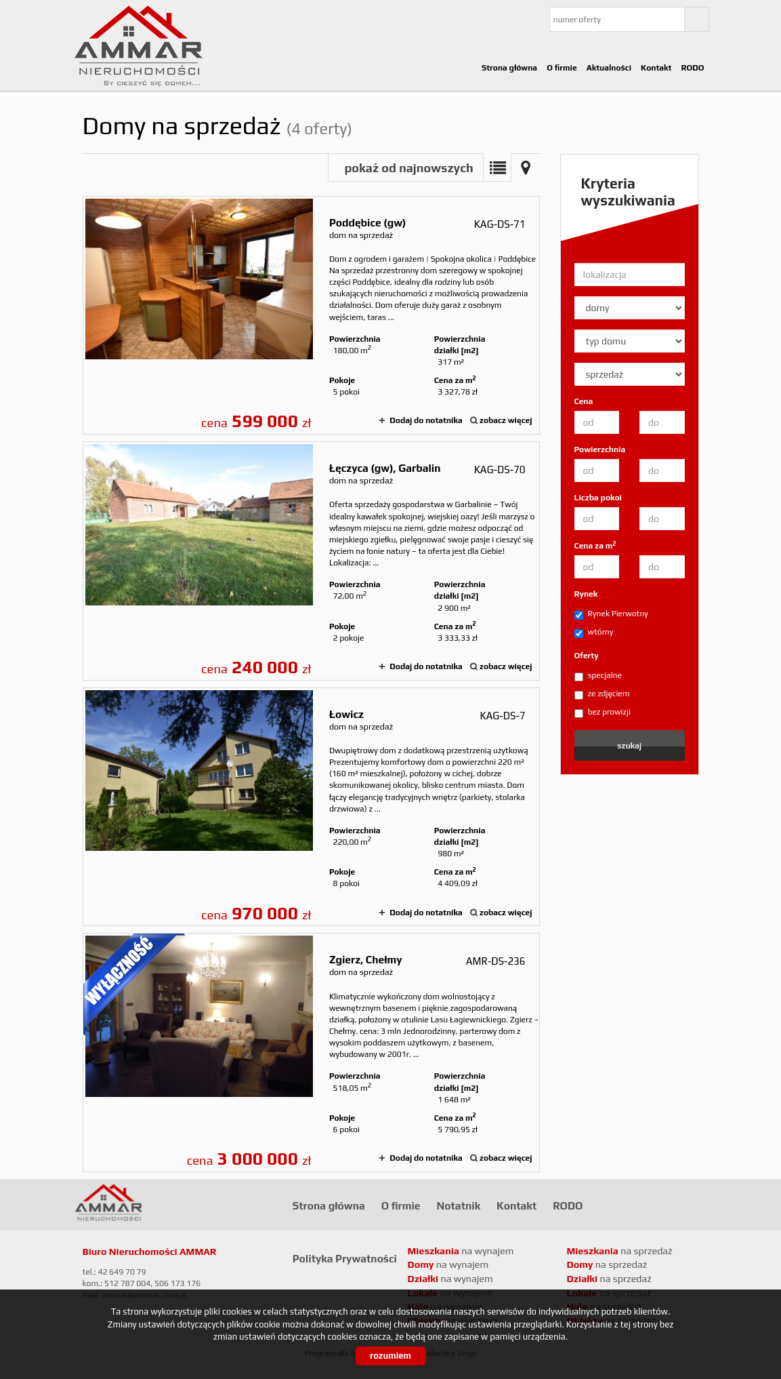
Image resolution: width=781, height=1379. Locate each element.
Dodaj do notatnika (425, 420)
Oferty (586, 655)
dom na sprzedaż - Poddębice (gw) (311, 316)
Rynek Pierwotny (611, 614)
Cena (583, 401)
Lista (497, 167)
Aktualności (609, 68)
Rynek (586, 594)
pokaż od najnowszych (408, 168)
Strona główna (509, 68)
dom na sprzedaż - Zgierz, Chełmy (311, 1053)
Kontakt (656, 68)
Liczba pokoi (598, 497)
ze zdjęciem (602, 694)
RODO (692, 68)
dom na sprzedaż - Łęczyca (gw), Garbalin (311, 561)
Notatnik (459, 1205)
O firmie (562, 68)
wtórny (594, 632)
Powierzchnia (600, 449)
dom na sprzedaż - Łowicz (311, 807)
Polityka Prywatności (345, 1258)
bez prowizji (602, 712)
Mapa (525, 167)
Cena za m (595, 545)
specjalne (598, 676)
